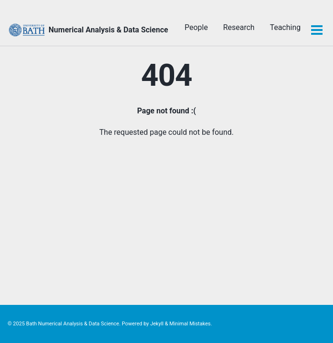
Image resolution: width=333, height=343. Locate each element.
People (196, 27)
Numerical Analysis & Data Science (108, 29)
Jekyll (157, 324)
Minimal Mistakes (190, 324)
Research (239, 27)
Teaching (285, 27)
